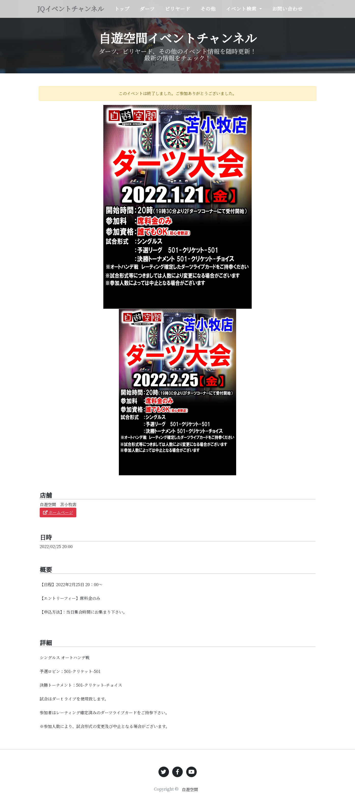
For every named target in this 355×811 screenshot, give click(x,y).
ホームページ (58, 512)
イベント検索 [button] (257, 8)
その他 (222, 12)
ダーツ (166, 12)
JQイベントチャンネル (82, 12)
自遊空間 (190, 789)
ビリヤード (194, 12)
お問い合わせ (299, 12)
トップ (142, 12)
